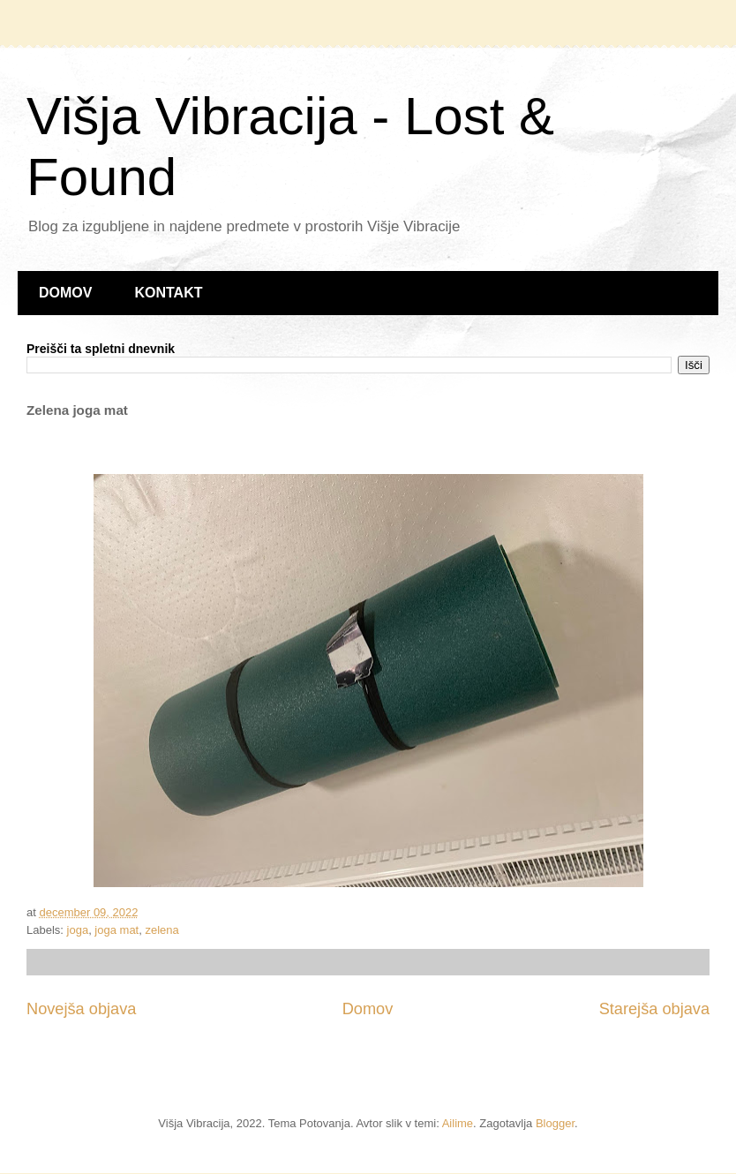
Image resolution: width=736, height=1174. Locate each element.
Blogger (555, 1123)
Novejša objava (81, 1009)
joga (78, 930)
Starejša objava (654, 1009)
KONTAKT (168, 292)
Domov (368, 1009)
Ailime (457, 1123)
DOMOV (65, 292)
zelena (161, 930)
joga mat (116, 930)
